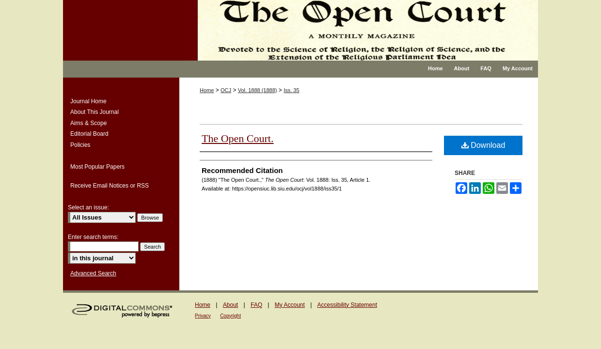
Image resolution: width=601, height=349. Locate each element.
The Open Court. (237, 138)
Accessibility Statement (347, 304)
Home (207, 90)
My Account (290, 304)
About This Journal (94, 112)
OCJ (226, 90)
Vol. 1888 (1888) (257, 90)
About (230, 304)
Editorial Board (89, 133)
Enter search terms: (93, 237)
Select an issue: (88, 207)
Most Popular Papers (97, 166)
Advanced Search (93, 273)
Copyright (230, 315)
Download (483, 145)
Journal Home (88, 101)
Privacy (203, 315)
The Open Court (361, 30)
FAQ (256, 304)
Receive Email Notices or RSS (109, 185)
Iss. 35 (291, 90)
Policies (80, 145)
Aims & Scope (88, 123)
